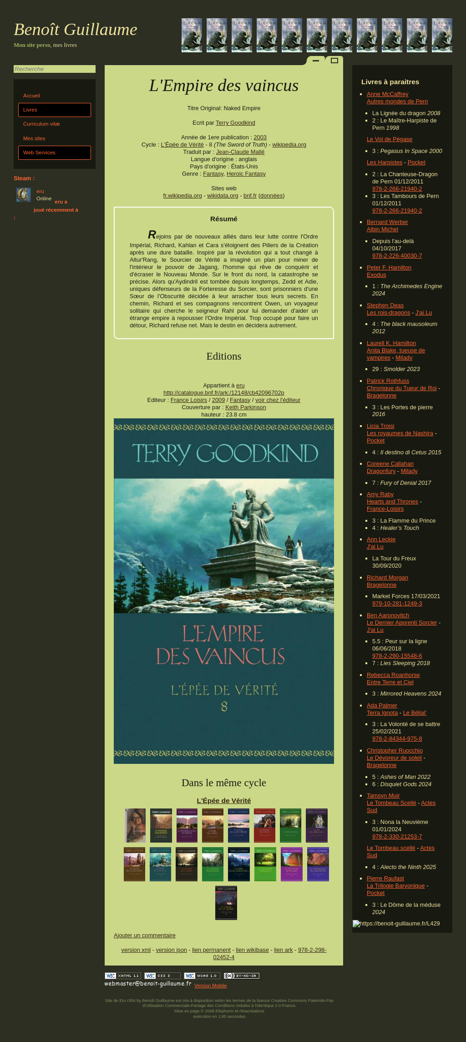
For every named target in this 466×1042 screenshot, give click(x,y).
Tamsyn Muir (383, 795)
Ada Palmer (382, 705)
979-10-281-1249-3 (397, 603)
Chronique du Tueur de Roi (402, 388)
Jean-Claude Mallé (240, 151)
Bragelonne (381, 395)
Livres (30, 109)
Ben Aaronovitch (388, 615)
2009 (218, 399)
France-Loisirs (385, 508)
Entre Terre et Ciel (390, 682)
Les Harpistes (384, 162)
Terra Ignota (382, 712)
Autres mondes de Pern (397, 101)
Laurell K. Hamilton (391, 343)
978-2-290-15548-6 (397, 655)
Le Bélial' (415, 712)
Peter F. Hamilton (389, 267)
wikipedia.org (289, 144)
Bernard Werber (387, 222)
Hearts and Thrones (392, 501)
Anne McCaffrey (388, 94)
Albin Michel (382, 229)
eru (240, 385)
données (271, 195)
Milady (403, 357)
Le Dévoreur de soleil (394, 757)
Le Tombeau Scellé (391, 802)
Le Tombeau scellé (391, 847)
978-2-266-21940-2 (397, 188)
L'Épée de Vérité (182, 144)
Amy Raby (380, 494)
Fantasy (213, 173)
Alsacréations (251, 1011)
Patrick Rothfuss (388, 380)
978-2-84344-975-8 (397, 738)
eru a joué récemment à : (46, 209)
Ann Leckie (381, 539)
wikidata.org (222, 195)
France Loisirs (189, 399)
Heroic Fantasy (246, 173)
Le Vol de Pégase (389, 139)
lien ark (283, 949)
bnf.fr (250, 195)
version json (171, 949)
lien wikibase (252, 949)
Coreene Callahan (390, 463)
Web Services (39, 152)
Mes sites (34, 138)
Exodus (376, 274)
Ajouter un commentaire (145, 935)
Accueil (31, 95)
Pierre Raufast (385, 878)
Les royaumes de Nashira (400, 433)
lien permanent (211, 949)
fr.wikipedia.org (182, 195)
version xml (136, 949)
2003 (259, 137)
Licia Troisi (380, 425)
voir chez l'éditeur (277, 399)
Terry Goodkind (235, 122)
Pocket (416, 162)
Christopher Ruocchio (395, 750)
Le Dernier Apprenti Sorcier (402, 622)
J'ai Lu (423, 312)
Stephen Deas (385, 305)
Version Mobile (210, 985)
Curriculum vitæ (41, 124)
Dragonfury (381, 471)
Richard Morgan (387, 577)
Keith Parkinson (245, 407)
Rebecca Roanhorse (393, 674)
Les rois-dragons (388, 312)
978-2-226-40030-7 (397, 255)
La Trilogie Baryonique (396, 885)
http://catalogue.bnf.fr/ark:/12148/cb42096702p (223, 392)
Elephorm (225, 1011)
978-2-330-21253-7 (397, 836)
